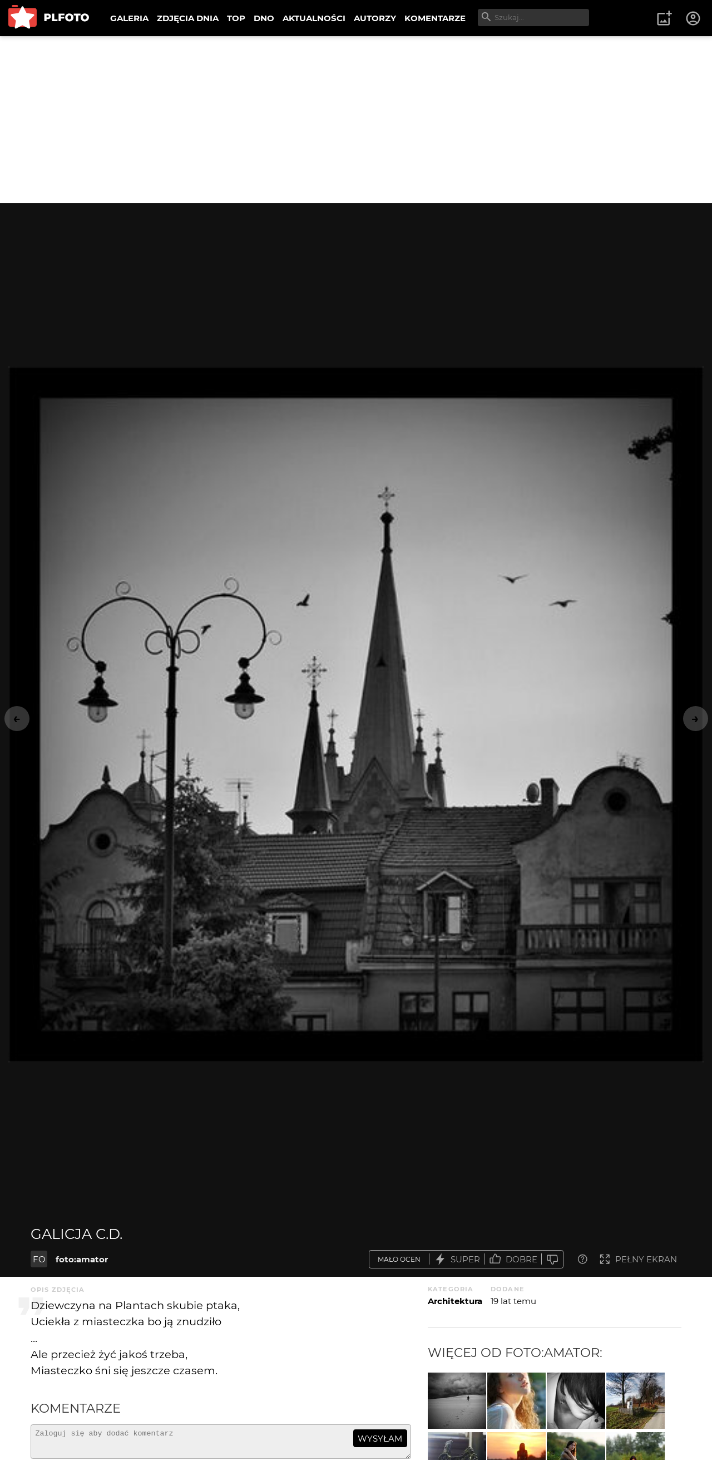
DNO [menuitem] (264, 18)
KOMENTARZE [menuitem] (435, 18)
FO (39, 1259)
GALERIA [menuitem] (129, 18)
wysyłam (380, 1438)
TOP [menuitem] (236, 18)
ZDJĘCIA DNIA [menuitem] (188, 18)
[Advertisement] (356, 120)
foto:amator (82, 1259)
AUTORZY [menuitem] (375, 18)
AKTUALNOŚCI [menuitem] (314, 18)
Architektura (455, 1301)
